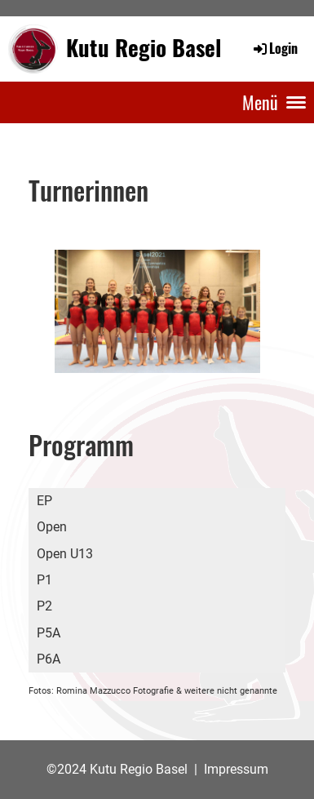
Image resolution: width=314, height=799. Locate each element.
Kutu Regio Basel (143, 48)
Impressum (236, 769)
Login (274, 48)
